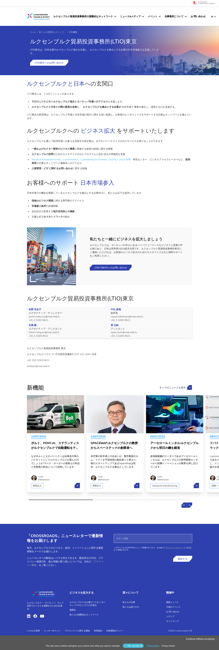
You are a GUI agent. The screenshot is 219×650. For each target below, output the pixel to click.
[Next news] (189, 505)
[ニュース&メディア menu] (143, 16)
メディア (170, 616)
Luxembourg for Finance (93, 159)
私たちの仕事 (129, 602)
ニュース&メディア (130, 16)
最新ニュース (172, 602)
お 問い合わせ (198, 16)
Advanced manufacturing (164, 485)
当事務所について (174, 16)
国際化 (73, 610)
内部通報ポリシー (114, 630)
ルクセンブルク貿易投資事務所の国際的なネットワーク (83, 16)
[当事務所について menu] (186, 16)
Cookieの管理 (33, 630)
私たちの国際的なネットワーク (52, 32)
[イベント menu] (160, 16)
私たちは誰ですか (131, 607)
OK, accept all (133, 646)
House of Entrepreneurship (46, 159)
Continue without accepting (202, 639)
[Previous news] (184, 505)
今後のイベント (173, 607)
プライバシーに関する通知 (77, 630)
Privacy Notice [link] (168, 646)
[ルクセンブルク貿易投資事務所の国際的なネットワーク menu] (115, 16)
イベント (152, 16)
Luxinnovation (70, 159)
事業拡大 (37, 485)
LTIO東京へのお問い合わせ (49, 62)
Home (33, 32)
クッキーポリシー (52, 630)
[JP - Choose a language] (213, 16)
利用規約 (98, 630)
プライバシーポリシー (174, 547)
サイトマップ (172, 621)
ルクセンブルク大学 (120, 159)
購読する (182, 558)
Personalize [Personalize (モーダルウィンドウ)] (153, 646)
